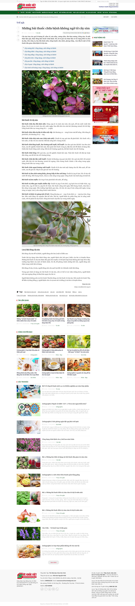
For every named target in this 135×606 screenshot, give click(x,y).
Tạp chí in (105, 12)
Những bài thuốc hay (52, 295)
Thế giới (99, 12)
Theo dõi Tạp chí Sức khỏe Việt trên (72, 33)
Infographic (34, 355)
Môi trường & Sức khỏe (65, 12)
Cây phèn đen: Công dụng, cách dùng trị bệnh (40, 58)
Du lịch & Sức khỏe (91, 12)
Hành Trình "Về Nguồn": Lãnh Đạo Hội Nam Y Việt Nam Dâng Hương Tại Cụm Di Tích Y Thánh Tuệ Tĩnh (111, 44)
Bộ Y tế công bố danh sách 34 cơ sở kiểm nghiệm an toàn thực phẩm (65, 386)
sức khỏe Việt (60, 292)
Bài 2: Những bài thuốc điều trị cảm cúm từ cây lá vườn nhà (62, 492)
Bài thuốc (68, 292)
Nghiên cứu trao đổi (47, 12)
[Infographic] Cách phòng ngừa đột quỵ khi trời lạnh (60, 421)
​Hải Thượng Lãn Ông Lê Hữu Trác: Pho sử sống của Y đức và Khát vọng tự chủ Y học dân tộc (111, 81)
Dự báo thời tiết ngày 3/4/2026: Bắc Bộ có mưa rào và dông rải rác (38, 17)
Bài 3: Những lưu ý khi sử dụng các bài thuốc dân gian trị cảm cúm (64, 457)
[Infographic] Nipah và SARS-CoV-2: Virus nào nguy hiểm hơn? (64, 404)
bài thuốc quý (63, 295)
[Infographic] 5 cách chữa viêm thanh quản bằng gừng (61, 475)
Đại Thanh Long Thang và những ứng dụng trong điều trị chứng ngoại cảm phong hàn (78, 321)
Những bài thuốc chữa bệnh (36, 295)
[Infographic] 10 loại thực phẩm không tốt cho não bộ (60, 546)
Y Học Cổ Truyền (21, 295)
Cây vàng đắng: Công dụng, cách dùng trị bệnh (40, 55)
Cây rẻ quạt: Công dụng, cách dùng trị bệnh (39, 64)
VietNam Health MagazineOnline (108, 7)
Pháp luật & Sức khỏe (79, 12)
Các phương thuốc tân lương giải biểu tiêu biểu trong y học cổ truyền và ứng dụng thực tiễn (53, 321)
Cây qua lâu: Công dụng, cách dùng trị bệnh (39, 61)
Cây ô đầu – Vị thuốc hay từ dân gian (54, 528)
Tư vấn (58, 325)
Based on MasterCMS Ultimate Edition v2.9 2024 (54, 604)
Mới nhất (106, 17)
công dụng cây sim (43, 292)
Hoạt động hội (99, 37)
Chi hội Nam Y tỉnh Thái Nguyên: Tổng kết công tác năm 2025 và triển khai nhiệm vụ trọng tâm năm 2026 (111, 53)
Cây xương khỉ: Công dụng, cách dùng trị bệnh (40, 48)
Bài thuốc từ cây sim (30, 292)
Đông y (74, 292)
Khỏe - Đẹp (59, 355)
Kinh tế (56, 12)
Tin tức (23, 12)
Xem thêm (53, 562)
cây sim (52, 292)
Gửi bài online (113, 12)
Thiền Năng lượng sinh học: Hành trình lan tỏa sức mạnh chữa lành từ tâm (110, 63)
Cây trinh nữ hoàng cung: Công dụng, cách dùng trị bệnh (43, 67)
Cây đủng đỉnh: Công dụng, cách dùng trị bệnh (40, 51)
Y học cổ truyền (36, 12)
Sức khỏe (28, 12)
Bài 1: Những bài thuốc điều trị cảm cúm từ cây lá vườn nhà (62, 510)
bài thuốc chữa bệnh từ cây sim (78, 295)
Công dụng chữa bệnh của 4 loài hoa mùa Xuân (58, 439)
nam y (80, 292)
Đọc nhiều (114, 17)
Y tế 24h (20, 22)
